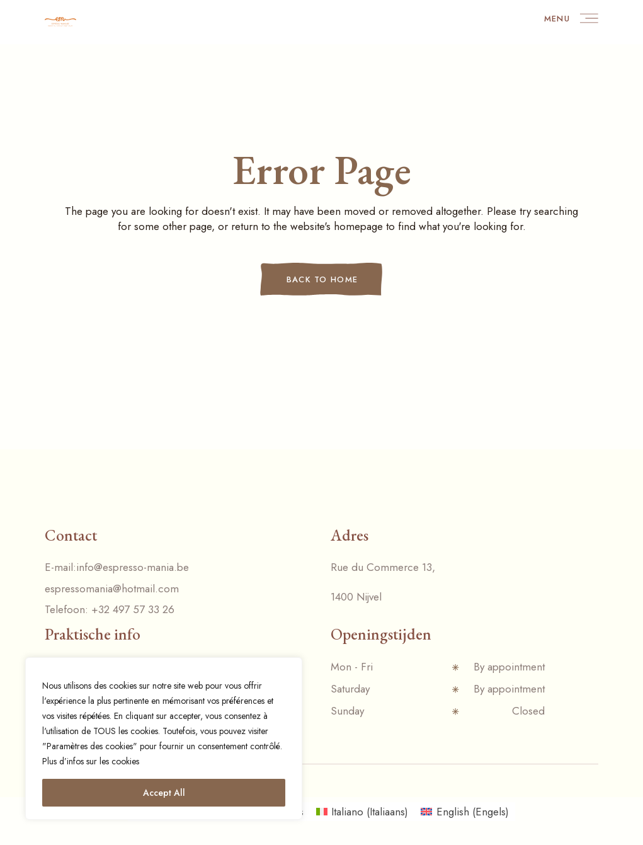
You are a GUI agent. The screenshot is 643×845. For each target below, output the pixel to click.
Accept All (164, 792)
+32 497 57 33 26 (132, 609)
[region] (163, 738)
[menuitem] (362, 811)
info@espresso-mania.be (132, 567)
